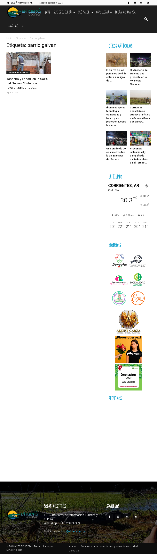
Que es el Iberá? (64, 12)
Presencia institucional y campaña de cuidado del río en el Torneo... (138, 155)
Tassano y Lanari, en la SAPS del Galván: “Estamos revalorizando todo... (27, 83)
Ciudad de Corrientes (18, 72)
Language (13, 26)
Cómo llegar (104, 12)
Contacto (74, 550)
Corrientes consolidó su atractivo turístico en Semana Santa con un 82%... (140, 114)
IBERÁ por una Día (125, 12)
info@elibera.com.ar (74, 531)
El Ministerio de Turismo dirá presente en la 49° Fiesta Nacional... (139, 77)
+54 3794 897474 (69, 523)
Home (47, 12)
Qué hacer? (85, 12)
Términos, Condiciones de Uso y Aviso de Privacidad (108, 546)
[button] (146, 19)
